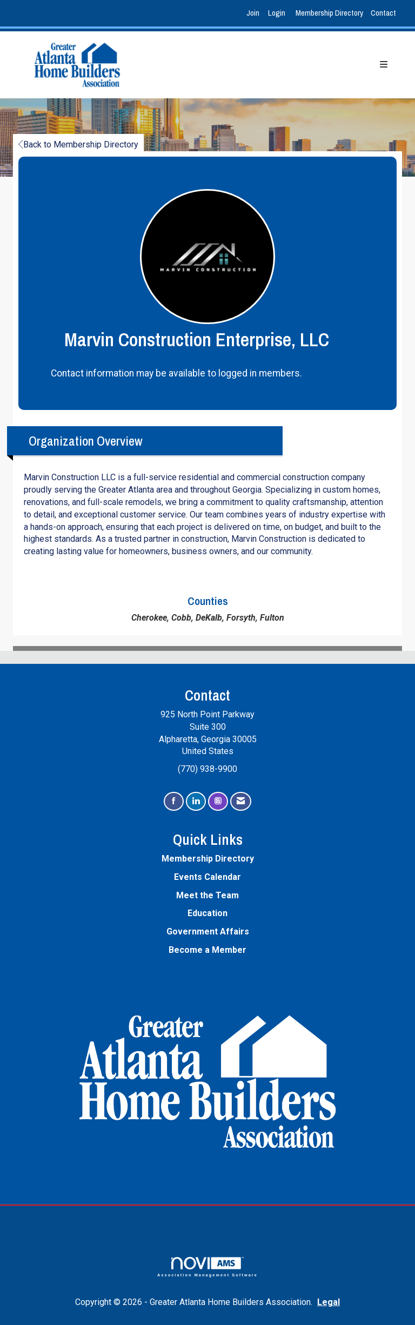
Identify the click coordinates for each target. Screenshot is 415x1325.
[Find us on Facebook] (174, 801)
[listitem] (254, 13)
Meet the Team (207, 895)
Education (207, 913)
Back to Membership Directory (78, 144)
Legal (328, 1302)
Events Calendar (207, 877)
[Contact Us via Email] (240, 801)
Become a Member (207, 950)
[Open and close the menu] (269, 65)
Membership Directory (329, 12)
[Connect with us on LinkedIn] (196, 801)
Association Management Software (207, 1267)
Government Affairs (207, 931)
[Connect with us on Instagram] (218, 801)
